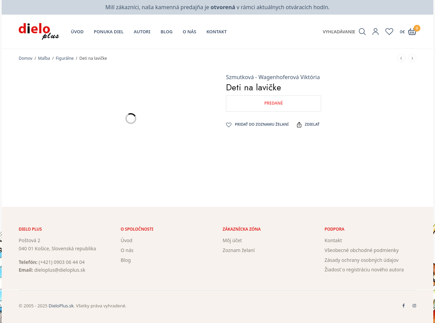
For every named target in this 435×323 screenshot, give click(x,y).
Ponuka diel (108, 32)
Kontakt (216, 32)
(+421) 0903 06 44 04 (62, 262)
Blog (167, 32)
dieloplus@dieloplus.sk (59, 270)
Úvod (77, 32)
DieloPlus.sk (61, 306)
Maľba (44, 58)
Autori (142, 32)
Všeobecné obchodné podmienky (362, 250)
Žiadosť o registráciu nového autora (364, 270)
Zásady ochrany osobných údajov (362, 260)
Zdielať (308, 124)
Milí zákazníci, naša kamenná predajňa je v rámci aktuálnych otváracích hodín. (217, 7)
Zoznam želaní (239, 250)
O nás (189, 32)
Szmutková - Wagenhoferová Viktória (273, 77)
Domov (25, 58)
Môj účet (232, 240)
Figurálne (65, 58)
